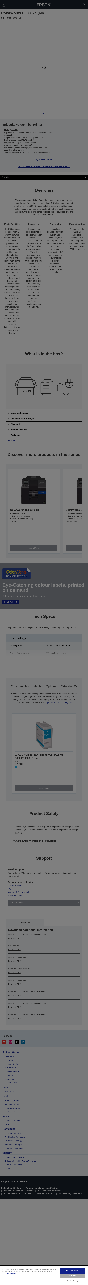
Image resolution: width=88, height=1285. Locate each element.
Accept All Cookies (72, 1270)
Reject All (73, 1275)
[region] (44, 1275)
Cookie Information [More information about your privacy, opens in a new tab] (9, 1273)
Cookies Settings (73, 1281)
